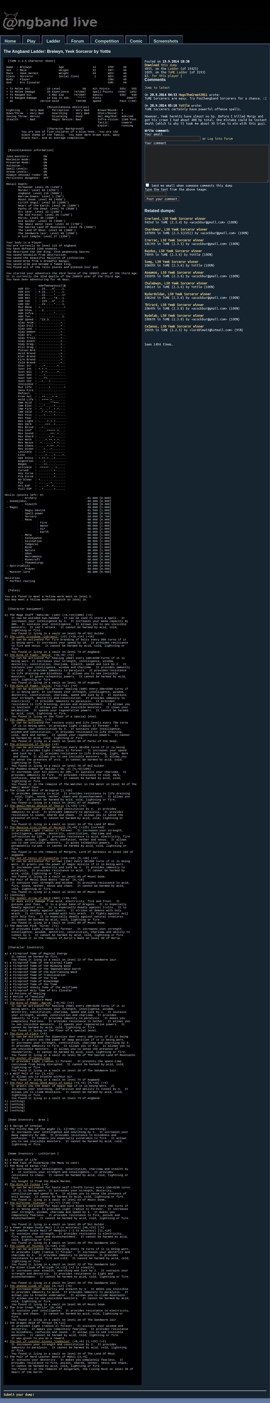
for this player (165, 75)
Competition (107, 41)
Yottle (184, 105)
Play (31, 41)
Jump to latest (157, 87)
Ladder (53, 41)
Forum (77, 41)
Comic (136, 41)
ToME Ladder (178, 72)
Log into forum (220, 138)
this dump (161, 65)
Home (10, 41)
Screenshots (166, 41)
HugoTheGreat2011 (193, 94)
